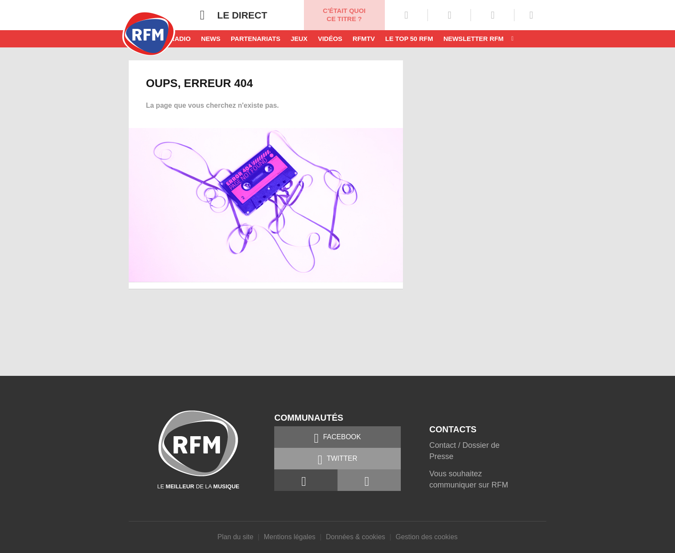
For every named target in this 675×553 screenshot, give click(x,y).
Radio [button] (180, 38)
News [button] (210, 38)
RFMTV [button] (364, 38)
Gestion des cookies (427, 537)
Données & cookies (355, 537)
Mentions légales (290, 537)
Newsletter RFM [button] (473, 38)
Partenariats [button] (255, 38)
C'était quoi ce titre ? (344, 14)
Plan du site (235, 537)
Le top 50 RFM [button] (409, 38)
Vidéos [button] (330, 38)
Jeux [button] (299, 38)
